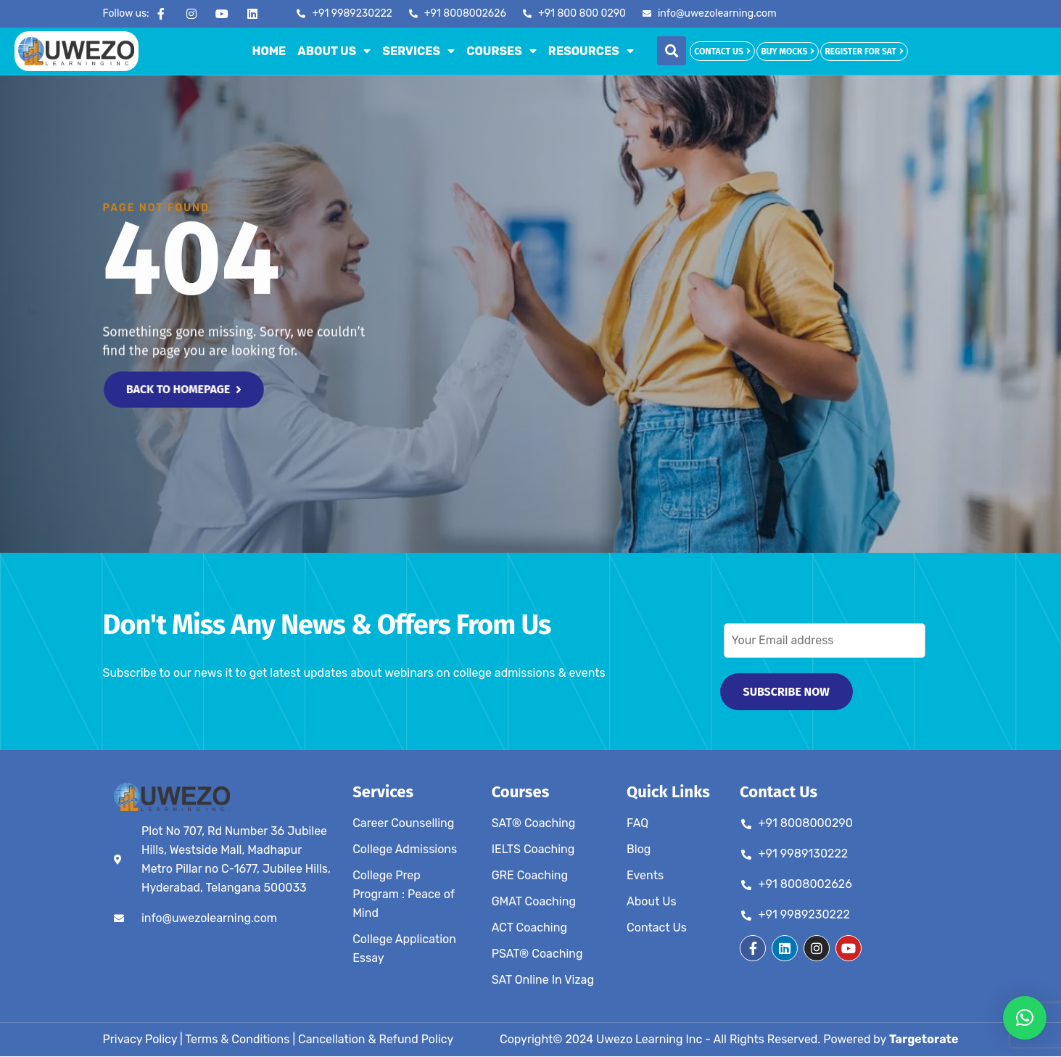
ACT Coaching (529, 928)
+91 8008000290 (806, 824)
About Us (334, 51)
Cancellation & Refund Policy (375, 1040)
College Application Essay (404, 949)
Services (418, 51)
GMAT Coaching (534, 902)
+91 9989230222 (804, 915)
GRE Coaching (530, 876)
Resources (591, 51)
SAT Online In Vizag (543, 980)
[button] (671, 50)
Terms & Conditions (237, 1040)
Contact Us (657, 928)
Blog (639, 850)
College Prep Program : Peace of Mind (403, 895)
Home (269, 51)
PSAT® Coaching (537, 954)
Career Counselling (403, 824)
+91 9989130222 (804, 854)
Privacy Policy (140, 1040)
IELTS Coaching (533, 850)
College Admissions (404, 850)
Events (645, 876)
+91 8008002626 (805, 885)
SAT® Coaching (534, 824)
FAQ (637, 824)
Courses (501, 51)
